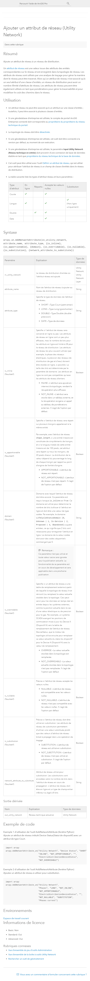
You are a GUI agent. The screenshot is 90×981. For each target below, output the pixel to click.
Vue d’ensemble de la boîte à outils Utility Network (32, 956)
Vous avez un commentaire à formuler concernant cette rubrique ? (53, 975)
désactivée (45, 132)
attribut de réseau (16, 68)
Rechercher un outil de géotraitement (26, 960)
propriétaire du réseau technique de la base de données (53, 156)
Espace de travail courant (16, 919)
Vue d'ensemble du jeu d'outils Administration (30, 951)
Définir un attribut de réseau (56, 163)
